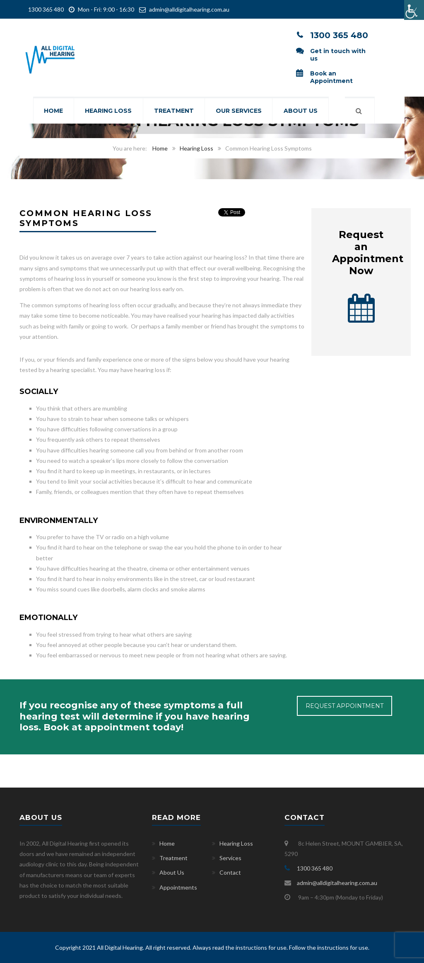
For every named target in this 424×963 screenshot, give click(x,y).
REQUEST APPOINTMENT (344, 706)
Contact (230, 872)
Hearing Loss (107, 111)
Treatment (174, 111)
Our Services (240, 111)
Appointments (178, 887)
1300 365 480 (45, 9)
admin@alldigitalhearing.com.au (189, 9)
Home (52, 111)
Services (230, 857)
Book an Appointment (331, 77)
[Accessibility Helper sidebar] (414, 10)
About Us (302, 111)
